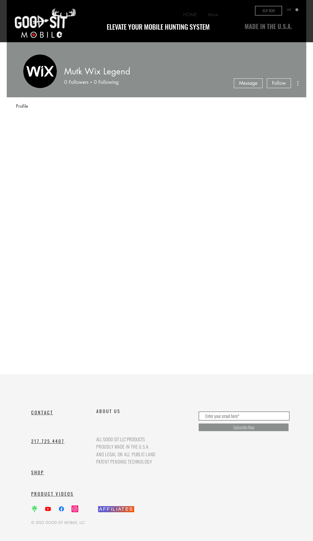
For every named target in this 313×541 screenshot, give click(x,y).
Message (248, 83)
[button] (292, 9)
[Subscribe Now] (244, 427)
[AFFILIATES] (116, 509)
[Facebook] (61, 509)
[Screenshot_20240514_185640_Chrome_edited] (34, 509)
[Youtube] (48, 509)
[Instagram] (75, 509)
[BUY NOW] (268, 11)
